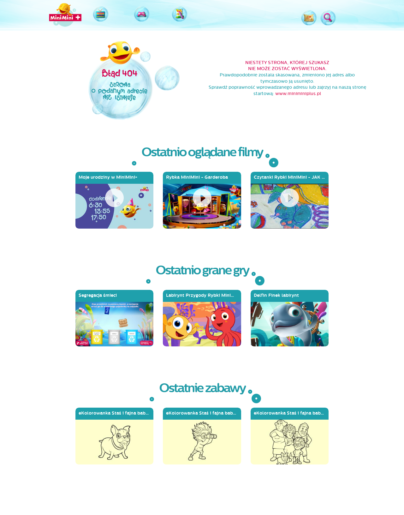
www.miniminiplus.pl (298, 93)
